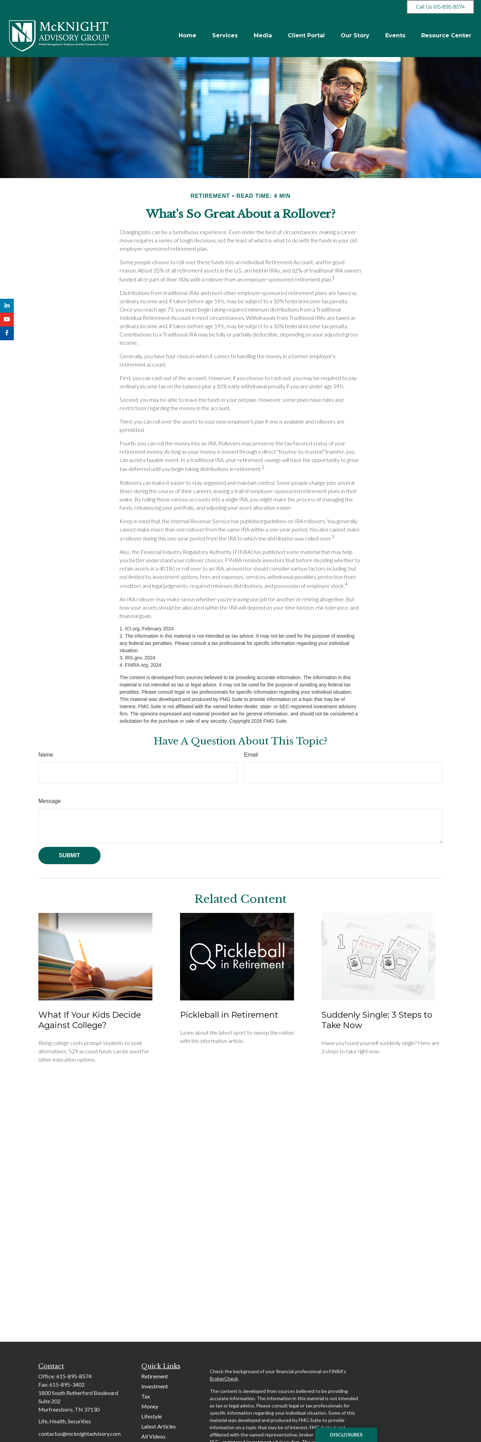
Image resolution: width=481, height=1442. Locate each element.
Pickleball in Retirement (229, 1015)
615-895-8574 (74, 1376)
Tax (145, 1396)
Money (149, 1406)
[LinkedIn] (7, 306)
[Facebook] (7, 333)
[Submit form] (69, 855)
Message (49, 801)
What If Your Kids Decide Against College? (89, 1020)
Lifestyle (151, 1416)
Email (251, 755)
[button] (187, 35)
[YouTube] (7, 319)
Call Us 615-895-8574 (440, 7)
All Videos (153, 1436)
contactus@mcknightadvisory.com (79, 1433)
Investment (154, 1386)
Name (45, 755)
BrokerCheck (224, 1378)
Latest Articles (158, 1426)
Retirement (154, 1376)
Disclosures (346, 1435)
